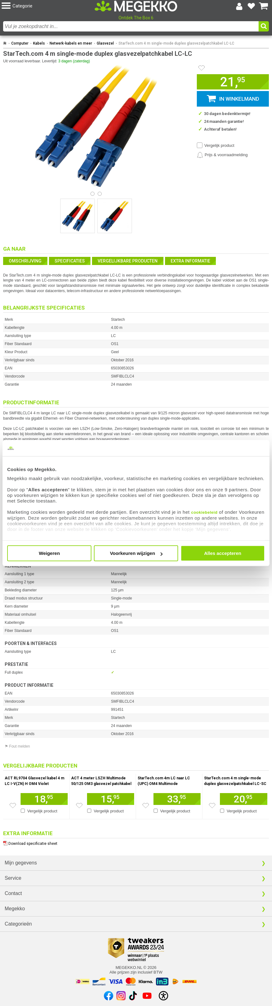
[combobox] (131, 26)
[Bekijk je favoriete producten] (251, 6)
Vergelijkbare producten (128, 260)
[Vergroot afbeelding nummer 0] (77, 215)
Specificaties (70, 260)
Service (13, 878)
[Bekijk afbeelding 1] (100, 194)
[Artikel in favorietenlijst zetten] (201, 68)
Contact (13, 893)
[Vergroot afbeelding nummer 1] (114, 215)
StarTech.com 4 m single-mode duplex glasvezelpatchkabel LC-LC (176, 43)
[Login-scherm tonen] (239, 6)
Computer (19, 43)
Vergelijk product (219, 145)
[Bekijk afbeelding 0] (92, 194)
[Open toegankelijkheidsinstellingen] (163, 995)
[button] (46, 6)
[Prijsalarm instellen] (222, 155)
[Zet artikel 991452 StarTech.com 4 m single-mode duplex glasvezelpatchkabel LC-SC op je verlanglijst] (212, 805)
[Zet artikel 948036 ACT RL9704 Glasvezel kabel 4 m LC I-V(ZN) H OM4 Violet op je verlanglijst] (13, 805)
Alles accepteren (222, 553)
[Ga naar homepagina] (136, 6)
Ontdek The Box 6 (136, 17)
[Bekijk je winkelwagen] (263, 6)
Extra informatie (190, 260)
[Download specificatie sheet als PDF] (136, 842)
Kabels (39, 43)
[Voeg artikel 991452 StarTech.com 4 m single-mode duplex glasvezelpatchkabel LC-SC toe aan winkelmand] (243, 799)
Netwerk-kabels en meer (71, 43)
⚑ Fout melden (17, 746)
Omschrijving (25, 260)
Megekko (15, 908)
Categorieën (18, 924)
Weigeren (49, 553)
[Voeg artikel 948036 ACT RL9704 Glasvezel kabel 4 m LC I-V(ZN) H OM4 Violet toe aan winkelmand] (44, 799)
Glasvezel (105, 43)
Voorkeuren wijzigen (136, 553)
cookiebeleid (204, 512)
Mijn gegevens (21, 862)
